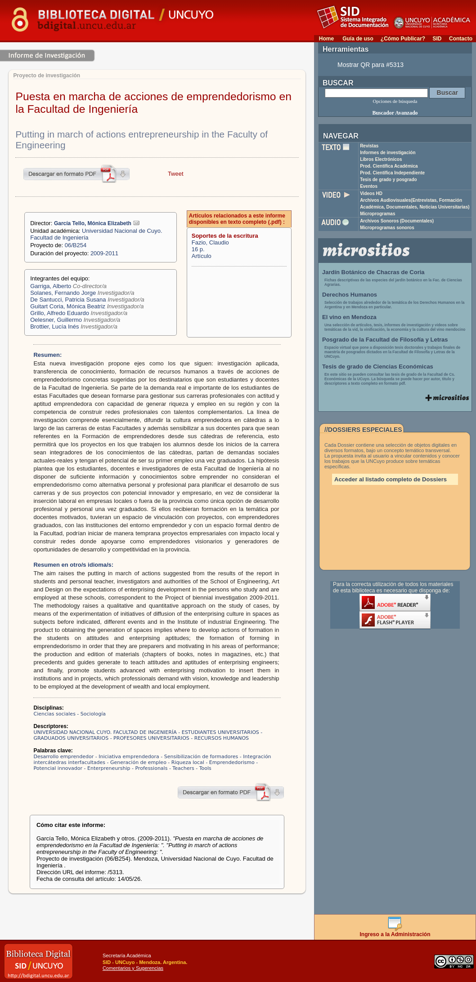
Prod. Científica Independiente (392, 172)
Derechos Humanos (349, 294)
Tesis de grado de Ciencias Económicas (377, 366)
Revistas (369, 145)
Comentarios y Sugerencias (133, 968)
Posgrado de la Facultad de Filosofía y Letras (385, 339)
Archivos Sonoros (397, 220)
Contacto (460, 39)
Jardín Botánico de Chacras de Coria (373, 272)
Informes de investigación (387, 152)
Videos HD (371, 193)
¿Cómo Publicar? (403, 39)
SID (436, 39)
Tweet (176, 173)
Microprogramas (377, 213)
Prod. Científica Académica (389, 166)
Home (326, 39)
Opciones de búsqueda (395, 101)
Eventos (368, 186)
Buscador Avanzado (395, 113)
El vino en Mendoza (349, 317)
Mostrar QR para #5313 (370, 64)
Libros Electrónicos (381, 159)
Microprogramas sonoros (387, 227)
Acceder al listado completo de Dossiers (390, 479)
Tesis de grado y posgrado (388, 179)
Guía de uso (357, 39)
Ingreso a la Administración (395, 932)
